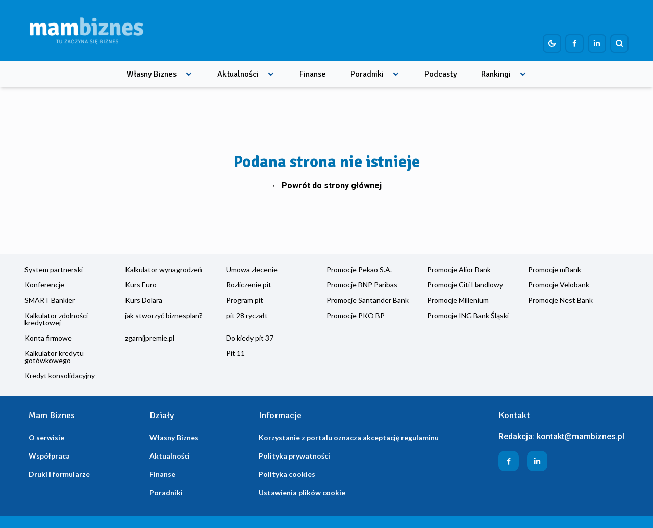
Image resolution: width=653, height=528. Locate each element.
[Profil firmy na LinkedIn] (597, 43)
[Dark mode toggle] (552, 43)
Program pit (244, 300)
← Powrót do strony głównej (326, 185)
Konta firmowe (48, 337)
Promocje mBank (554, 269)
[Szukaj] (619, 43)
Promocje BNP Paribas (361, 284)
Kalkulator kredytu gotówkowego (54, 357)
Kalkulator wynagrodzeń (163, 269)
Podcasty (440, 74)
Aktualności (238, 74)
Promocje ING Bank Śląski (468, 315)
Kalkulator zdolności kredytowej (56, 319)
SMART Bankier (49, 300)
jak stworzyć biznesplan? (164, 315)
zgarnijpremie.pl (149, 337)
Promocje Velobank (558, 284)
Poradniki (367, 74)
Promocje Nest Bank (560, 300)
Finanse (312, 74)
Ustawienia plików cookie (302, 492)
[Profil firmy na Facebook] (574, 43)
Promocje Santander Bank (367, 300)
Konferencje (44, 284)
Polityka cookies (287, 474)
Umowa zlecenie (252, 269)
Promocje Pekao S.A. (359, 269)
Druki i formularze (59, 474)
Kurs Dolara (143, 300)
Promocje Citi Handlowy (465, 284)
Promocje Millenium (458, 300)
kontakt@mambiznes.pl (580, 436)
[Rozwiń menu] (189, 74)
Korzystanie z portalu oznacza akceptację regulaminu (349, 437)
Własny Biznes (152, 74)
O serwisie (46, 437)
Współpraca (49, 455)
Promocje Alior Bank (459, 269)
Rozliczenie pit (248, 284)
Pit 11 (235, 353)
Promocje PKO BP (355, 315)
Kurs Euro (141, 284)
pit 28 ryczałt (247, 315)
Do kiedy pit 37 (249, 337)
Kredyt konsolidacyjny (59, 375)
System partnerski (53, 269)
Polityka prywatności (294, 455)
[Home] (86, 30)
